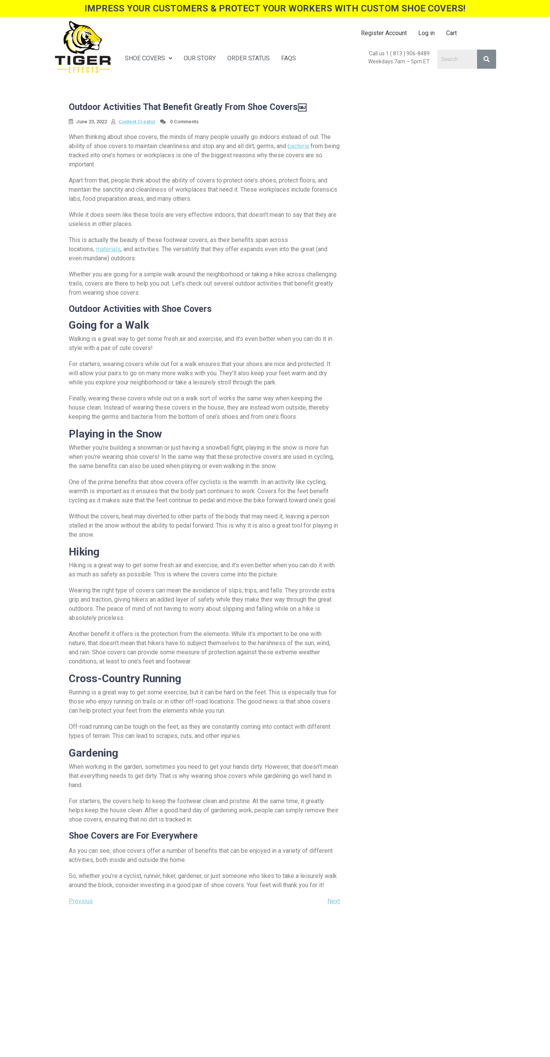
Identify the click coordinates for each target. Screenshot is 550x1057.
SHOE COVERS (148, 58)
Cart (451, 33)
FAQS (288, 58)
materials (108, 249)
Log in (426, 33)
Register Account (384, 33)
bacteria (298, 146)
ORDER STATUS (248, 58)
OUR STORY (200, 58)
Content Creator (137, 121)
